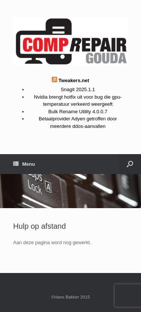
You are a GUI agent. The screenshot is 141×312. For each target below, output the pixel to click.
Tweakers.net (74, 80)
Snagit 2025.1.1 (78, 89)
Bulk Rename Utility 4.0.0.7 (78, 111)
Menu (24, 164)
